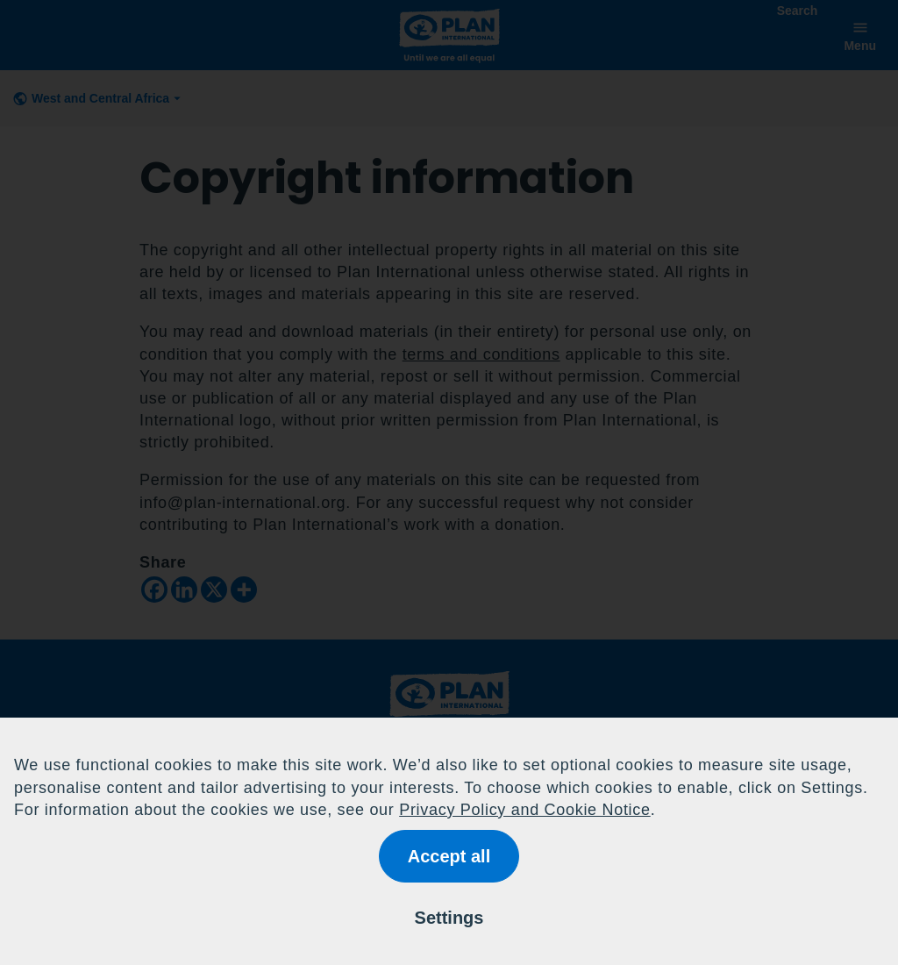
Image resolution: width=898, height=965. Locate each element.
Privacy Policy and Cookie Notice (525, 809)
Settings (449, 917)
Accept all (449, 856)
